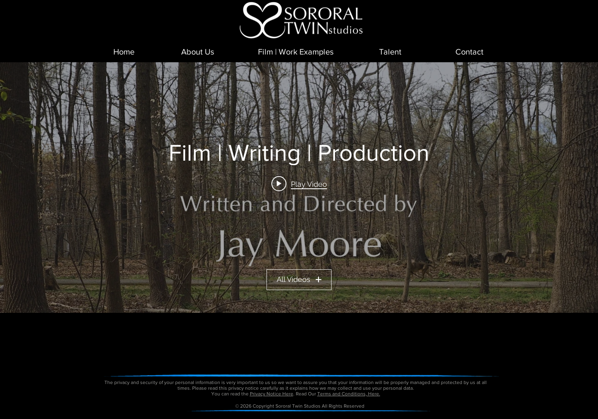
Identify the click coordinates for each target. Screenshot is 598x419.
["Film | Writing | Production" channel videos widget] (299, 187)
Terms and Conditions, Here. (348, 394)
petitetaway (327, 416)
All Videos (299, 279)
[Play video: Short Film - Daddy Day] (299, 183)
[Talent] (390, 52)
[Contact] (469, 52)
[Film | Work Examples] (296, 52)
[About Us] (197, 52)
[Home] (123, 52)
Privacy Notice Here (271, 394)
